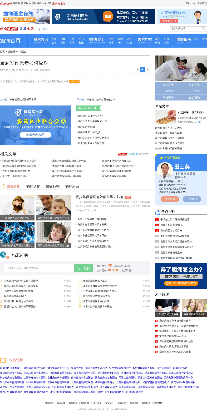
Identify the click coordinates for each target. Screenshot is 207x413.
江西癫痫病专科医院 (11, 372)
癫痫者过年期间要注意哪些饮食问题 (178, 325)
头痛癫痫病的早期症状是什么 (17, 245)
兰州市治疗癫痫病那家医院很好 (94, 246)
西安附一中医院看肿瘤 (12, 387)
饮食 (63, 38)
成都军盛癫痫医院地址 (128, 382)
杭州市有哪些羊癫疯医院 (168, 148)
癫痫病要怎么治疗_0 (89, 132)
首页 (2, 51)
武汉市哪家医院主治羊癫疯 (169, 143)
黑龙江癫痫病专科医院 (181, 372)
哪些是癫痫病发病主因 (95, 280)
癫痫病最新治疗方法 (35, 367)
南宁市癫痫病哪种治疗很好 (66, 176)
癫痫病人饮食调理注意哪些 (173, 346)
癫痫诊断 (14, 186)
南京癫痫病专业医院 (82, 377)
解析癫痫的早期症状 (15, 296)
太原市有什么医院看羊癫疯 (66, 165)
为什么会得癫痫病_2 (171, 225)
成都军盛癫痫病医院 (82, 382)
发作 (157, 38)
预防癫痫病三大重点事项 (168, 133)
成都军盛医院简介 (104, 382)
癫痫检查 (194, 84)
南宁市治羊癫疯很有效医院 (97, 306)
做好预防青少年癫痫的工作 (92, 121)
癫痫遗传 (13, 51)
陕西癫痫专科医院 (166, 387)
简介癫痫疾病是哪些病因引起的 (176, 341)
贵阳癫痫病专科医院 (84, 372)
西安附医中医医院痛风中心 (178, 377)
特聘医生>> (139, 154)
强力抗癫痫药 (164, 367)
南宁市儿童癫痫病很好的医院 (93, 230)
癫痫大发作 (77, 367)
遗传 (129, 38)
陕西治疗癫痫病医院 (11, 392)
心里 (129, 42)
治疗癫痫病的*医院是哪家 (172, 188)
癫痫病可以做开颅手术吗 (23, 99)
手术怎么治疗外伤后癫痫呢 (174, 219)
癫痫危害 (53, 186)
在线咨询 (202, 3)
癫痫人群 (61, 403)
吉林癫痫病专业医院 (58, 377)
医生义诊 (47, 3)
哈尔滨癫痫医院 (127, 387)
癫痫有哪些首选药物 (96, 367)
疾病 (15, 3)
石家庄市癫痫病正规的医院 (92, 219)
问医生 (27, 3)
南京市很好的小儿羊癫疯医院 (93, 241)
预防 (72, 42)
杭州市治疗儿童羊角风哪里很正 (119, 165)
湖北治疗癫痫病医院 (61, 392)
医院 (20, 3)
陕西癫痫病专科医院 (132, 372)
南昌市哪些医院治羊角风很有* (176, 247)
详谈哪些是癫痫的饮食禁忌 (173, 192)
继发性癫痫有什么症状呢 (168, 127)
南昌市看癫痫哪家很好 (114, 176)
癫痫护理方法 (180, 367)
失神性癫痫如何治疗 (120, 367)
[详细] (198, 122)
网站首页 (49, 403)
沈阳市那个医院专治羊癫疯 (18, 301)
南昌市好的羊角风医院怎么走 (175, 351)
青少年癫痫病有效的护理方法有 (100, 197)
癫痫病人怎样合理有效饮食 (101, 99)
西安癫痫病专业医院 (106, 377)
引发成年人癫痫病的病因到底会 (100, 291)
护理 (72, 38)
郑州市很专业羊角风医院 (91, 143)
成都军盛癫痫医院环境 (38, 387)
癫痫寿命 (72, 186)
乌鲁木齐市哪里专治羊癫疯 (92, 224)
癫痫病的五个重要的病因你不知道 (177, 331)
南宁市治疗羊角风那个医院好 (68, 171)
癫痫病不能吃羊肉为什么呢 (116, 160)
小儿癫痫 (97, 403)
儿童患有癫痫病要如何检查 (18, 291)
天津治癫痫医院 (127, 377)
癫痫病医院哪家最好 (11, 367)
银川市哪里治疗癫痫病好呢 (174, 236)
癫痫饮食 (73, 403)
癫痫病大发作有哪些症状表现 (93, 137)
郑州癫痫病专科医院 (63, 387)
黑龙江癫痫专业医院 (189, 387)
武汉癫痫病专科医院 (156, 372)
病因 (157, 42)
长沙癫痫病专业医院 (11, 377)
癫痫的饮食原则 (86, 126)
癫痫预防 (134, 403)
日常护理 (168, 91)
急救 (166, 42)
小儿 (81, 38)
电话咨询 (36, 3)
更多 (45, 29)
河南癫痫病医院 (146, 387)
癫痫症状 (168, 84)
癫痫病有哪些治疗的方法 (172, 185)
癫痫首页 (10, 40)
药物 (63, 42)
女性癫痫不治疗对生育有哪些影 (21, 280)
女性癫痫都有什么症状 (171, 181)
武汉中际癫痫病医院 (58, 382)
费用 (204, 38)
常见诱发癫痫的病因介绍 (172, 336)
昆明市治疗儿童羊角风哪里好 (20, 306)
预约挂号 (190, 3)
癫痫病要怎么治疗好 (171, 230)
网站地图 (158, 403)
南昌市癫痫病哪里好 (171, 252)
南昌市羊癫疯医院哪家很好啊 (176, 258)
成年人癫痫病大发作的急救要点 (21, 285)
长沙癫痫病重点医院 (144, 367)
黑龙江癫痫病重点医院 (36, 372)
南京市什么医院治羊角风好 (92, 235)
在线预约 (194, 97)
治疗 (53, 42)
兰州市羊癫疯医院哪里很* (16, 171)
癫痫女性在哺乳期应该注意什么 (69, 160)
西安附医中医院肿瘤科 (183, 382)
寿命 (120, 42)
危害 (111, 42)
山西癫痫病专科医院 (35, 377)
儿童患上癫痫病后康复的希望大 (100, 285)
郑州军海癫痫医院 (36, 382)
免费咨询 (170, 199)
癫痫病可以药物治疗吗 (17, 217)
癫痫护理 (85, 403)
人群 (53, 38)
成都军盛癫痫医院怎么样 (155, 382)
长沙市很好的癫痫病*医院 (96, 296)
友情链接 (16, 360)
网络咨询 (168, 97)
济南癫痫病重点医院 (61, 372)
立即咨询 (74, 81)
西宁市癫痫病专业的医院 (96, 301)
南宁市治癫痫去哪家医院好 (116, 171)
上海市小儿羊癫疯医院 (14, 176)
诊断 (120, 38)
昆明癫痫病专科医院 (108, 372)
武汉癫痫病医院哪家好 (36, 392)
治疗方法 (194, 91)
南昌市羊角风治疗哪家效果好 (176, 241)
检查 (81, 42)
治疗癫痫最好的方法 (58, 367)
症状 (166, 38)
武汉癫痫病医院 (108, 387)
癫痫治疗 (109, 403)
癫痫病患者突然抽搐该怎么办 (175, 320)
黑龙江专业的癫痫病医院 (110, 392)
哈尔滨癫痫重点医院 (84, 392)
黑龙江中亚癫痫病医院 (150, 377)
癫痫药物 (122, 403)
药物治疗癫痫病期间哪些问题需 (19, 160)
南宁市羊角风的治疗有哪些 (169, 138)
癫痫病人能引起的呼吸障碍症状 (19, 165)
